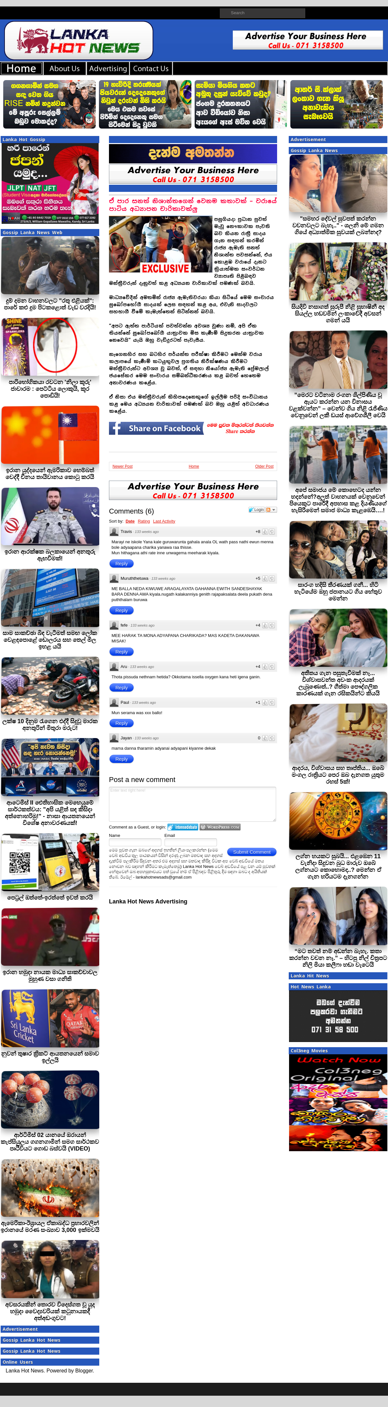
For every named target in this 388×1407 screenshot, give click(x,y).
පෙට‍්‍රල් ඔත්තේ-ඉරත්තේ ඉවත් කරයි (50, 897)
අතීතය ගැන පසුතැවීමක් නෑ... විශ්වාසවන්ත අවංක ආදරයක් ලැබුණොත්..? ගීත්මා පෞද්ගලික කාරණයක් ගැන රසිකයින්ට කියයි (338, 683)
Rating (144, 521)
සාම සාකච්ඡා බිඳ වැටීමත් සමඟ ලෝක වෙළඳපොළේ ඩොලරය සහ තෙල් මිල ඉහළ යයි (50, 640)
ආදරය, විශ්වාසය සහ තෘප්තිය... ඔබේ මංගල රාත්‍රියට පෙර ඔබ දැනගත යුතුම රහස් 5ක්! (338, 775)
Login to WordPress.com (220, 827)
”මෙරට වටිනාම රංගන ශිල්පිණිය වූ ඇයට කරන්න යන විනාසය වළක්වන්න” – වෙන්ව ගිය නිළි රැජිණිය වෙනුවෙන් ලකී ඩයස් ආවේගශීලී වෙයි (338, 405)
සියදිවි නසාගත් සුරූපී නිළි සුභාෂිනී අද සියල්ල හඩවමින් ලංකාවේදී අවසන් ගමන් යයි (337, 314)
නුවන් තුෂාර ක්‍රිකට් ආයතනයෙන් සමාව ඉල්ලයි (50, 1057)
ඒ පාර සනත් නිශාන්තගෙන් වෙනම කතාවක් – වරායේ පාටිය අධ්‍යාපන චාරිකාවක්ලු (193, 205)
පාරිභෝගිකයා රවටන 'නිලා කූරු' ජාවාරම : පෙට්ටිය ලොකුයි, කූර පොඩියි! (50, 389)
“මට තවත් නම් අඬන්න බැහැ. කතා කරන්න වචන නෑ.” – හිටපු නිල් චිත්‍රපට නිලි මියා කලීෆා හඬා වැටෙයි (338, 958)
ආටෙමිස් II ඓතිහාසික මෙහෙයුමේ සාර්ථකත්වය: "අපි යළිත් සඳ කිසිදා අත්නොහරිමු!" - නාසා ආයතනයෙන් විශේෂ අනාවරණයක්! (50, 812)
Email (170, 835)
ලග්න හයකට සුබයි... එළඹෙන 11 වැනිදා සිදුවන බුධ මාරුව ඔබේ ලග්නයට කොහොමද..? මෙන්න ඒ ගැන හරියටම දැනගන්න (338, 866)
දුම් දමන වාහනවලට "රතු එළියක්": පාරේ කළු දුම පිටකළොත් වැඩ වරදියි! (50, 304)
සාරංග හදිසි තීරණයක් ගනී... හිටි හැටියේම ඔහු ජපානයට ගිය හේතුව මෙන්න (338, 592)
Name (114, 835)
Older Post (264, 466)
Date (130, 521)
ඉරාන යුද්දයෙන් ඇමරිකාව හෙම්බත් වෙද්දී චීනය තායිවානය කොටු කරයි (49, 473)
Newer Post (123, 466)
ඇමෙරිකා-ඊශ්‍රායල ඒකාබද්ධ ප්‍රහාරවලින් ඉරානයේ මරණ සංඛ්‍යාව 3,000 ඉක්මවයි (50, 1226)
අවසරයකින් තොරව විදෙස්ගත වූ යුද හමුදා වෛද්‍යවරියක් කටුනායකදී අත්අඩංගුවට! (50, 1311)
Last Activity (164, 521)
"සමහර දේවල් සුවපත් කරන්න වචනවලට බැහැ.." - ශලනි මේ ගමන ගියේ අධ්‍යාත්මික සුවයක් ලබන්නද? (338, 225)
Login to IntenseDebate (182, 827)
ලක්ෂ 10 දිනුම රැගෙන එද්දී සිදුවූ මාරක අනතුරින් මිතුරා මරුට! (50, 724)
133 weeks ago (147, 532)
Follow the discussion (271, 510)
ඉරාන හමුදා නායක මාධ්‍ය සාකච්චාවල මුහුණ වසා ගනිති (50, 975)
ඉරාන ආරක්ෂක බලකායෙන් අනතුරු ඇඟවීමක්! (50, 555)
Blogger (84, 1370)
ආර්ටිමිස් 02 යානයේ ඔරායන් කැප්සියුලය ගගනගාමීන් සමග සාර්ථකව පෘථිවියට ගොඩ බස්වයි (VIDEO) (50, 1142)
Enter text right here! (192, 804)
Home (194, 466)
